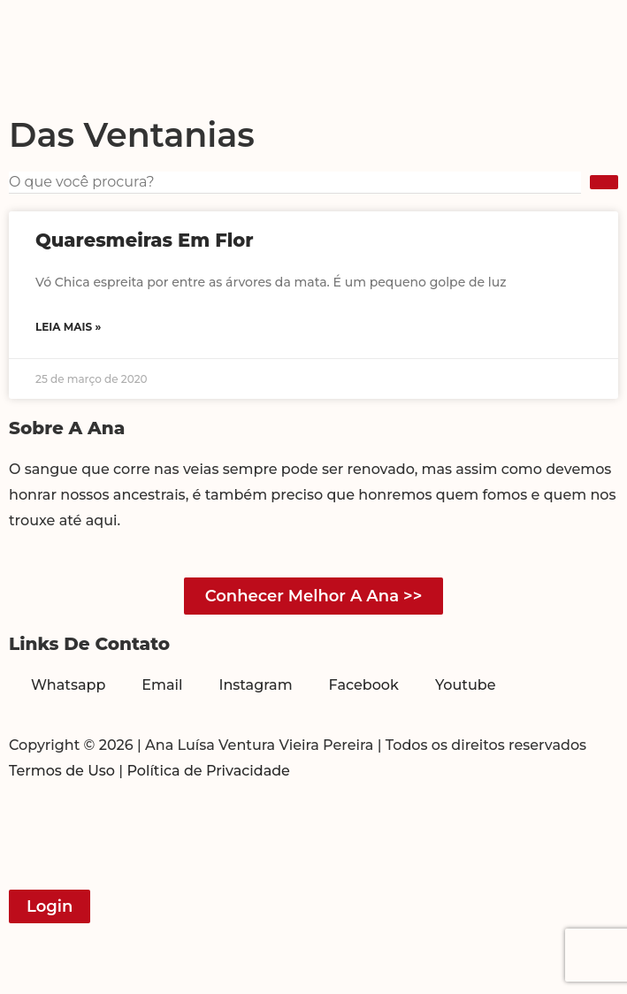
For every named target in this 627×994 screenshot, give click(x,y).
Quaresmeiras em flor (144, 240)
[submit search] (604, 182)
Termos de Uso (62, 770)
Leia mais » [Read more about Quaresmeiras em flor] (68, 326)
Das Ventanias (132, 135)
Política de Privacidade (208, 770)
